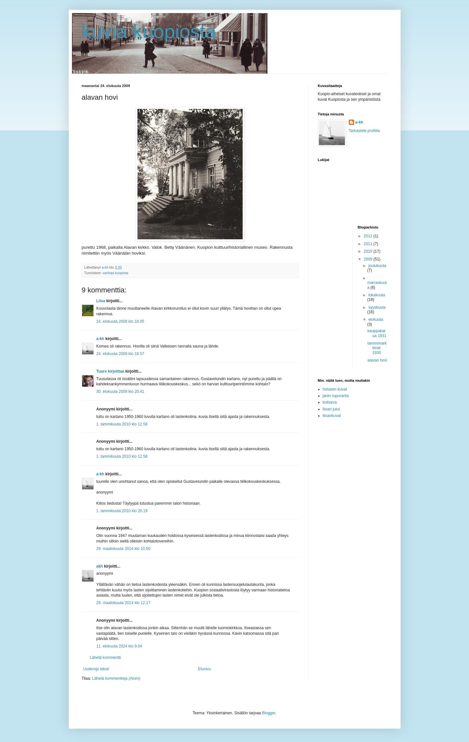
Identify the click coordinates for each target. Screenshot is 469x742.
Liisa (100, 301)
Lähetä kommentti (105, 657)
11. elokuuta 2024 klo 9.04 (119, 646)
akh (99, 566)
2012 (369, 236)
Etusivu (204, 669)
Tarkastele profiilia (364, 130)
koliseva (330, 402)
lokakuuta (376, 295)
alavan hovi (377, 360)
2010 (369, 251)
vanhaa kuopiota (115, 273)
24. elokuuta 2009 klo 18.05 (120, 321)
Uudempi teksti (96, 669)
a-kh (100, 338)
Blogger (269, 713)
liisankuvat (332, 415)
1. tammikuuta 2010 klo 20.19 (122, 511)
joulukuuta (377, 265)
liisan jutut (331, 409)
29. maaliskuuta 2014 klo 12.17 (123, 603)
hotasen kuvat (335, 389)
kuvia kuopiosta (149, 31)
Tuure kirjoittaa (110, 371)
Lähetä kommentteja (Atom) (116, 678)
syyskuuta (377, 307)
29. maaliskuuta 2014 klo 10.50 (123, 548)
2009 (369, 259)
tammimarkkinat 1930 (377, 348)
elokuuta (375, 319)
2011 (369, 244)
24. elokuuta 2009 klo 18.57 (120, 353)
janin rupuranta (336, 395)
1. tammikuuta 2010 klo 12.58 (122, 424)
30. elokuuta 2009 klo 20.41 (120, 391)
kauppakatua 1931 (376, 333)
